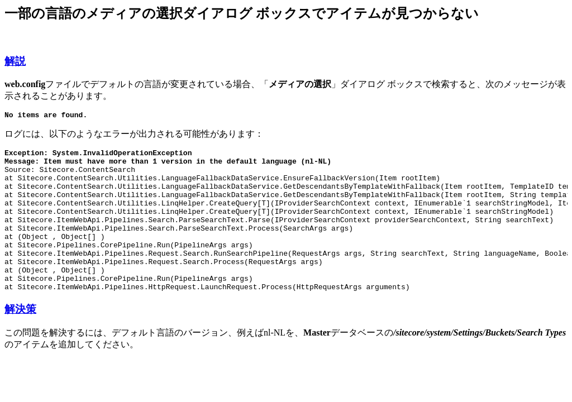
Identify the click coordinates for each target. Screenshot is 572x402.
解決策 (20, 339)
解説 (15, 61)
